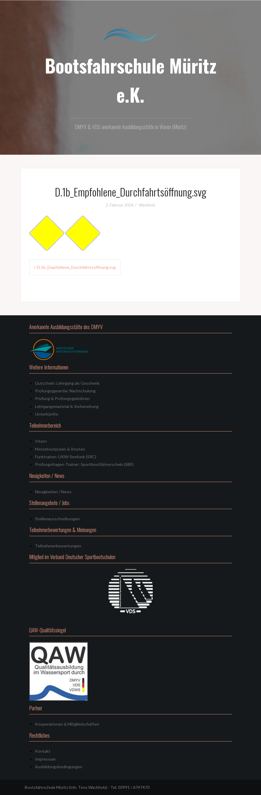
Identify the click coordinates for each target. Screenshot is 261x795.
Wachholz (147, 205)
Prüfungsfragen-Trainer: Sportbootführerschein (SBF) (84, 464)
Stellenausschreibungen (57, 518)
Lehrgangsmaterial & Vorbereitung (67, 406)
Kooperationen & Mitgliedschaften (67, 723)
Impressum (45, 758)
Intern (41, 441)
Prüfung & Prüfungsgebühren (62, 398)
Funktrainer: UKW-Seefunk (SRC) (65, 456)
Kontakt (42, 751)
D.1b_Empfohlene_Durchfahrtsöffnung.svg (76, 267)
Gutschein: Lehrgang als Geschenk (67, 383)
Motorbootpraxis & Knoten (60, 448)
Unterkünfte (46, 413)
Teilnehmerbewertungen (58, 545)
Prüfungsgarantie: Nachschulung (65, 390)
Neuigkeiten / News (53, 491)
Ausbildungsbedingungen (58, 766)
